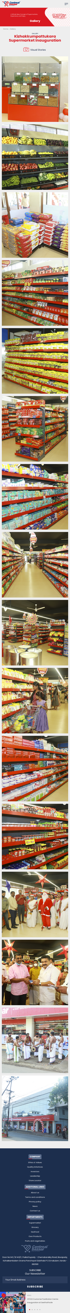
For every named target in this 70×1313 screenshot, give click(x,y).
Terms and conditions (35, 1197)
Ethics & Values (35, 1162)
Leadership (35, 1176)
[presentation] (61, 1309)
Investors (35, 1171)
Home (5, 29)
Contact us (35, 1210)
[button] (29, 1309)
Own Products (35, 1236)
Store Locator (35, 1180)
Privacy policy (35, 1201)
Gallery (13, 29)
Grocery (35, 1227)
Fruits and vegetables (35, 1241)
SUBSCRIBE (35, 1286)
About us (35, 1192)
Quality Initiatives (35, 1167)
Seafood (35, 1232)
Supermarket (35, 1222)
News (35, 1206)
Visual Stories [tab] (34, 49)
